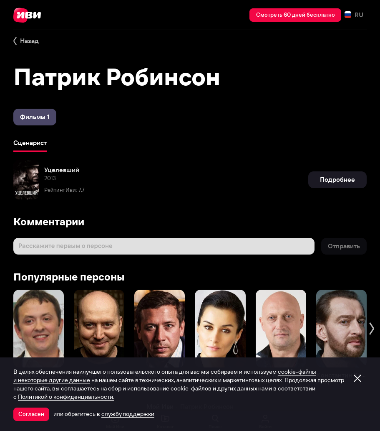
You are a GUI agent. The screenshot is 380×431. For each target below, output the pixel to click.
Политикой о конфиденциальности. (66, 396)
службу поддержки (127, 414)
